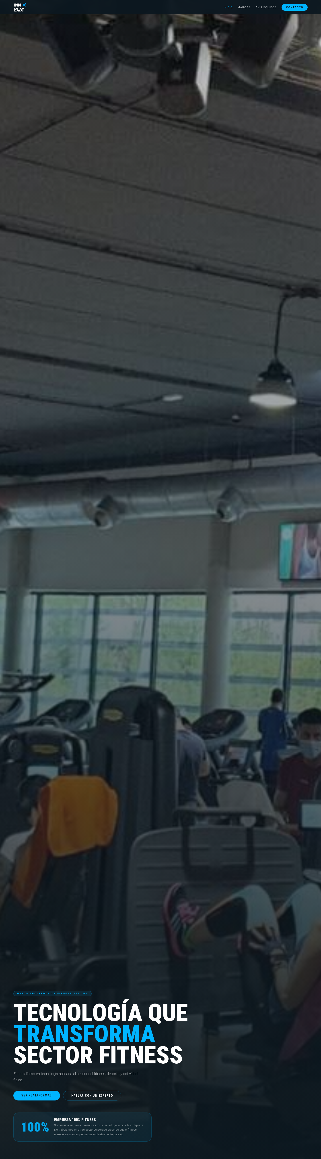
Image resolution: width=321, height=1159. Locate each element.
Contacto (294, 7)
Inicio (228, 7)
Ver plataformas (36, 1095)
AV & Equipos (266, 7)
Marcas (244, 7)
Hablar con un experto (92, 1095)
